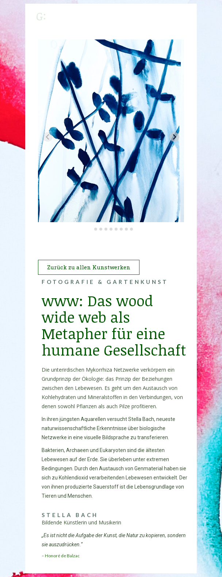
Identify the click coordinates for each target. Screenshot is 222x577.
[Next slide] (174, 137)
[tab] (90, 229)
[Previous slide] (48, 137)
